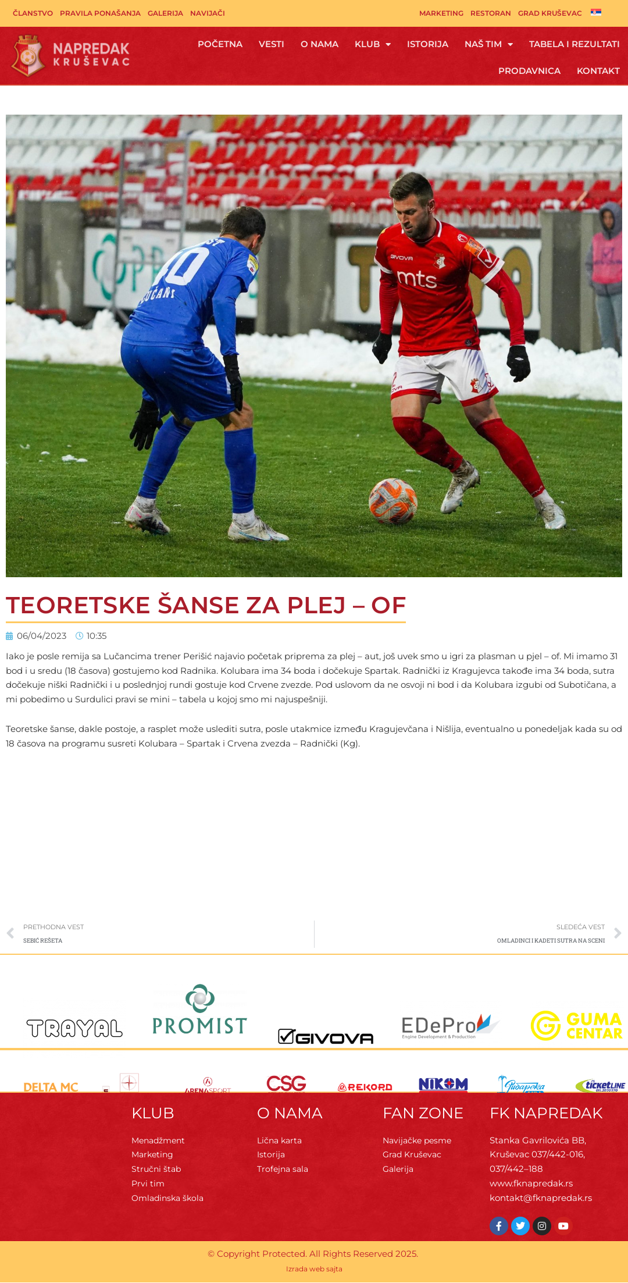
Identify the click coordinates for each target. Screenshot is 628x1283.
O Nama (319, 43)
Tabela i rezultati (574, 43)
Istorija (427, 43)
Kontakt (598, 70)
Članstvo (33, 13)
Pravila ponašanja (100, 13)
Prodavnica (529, 70)
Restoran (490, 13)
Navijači (207, 13)
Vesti (271, 43)
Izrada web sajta (314, 1270)
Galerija (165, 13)
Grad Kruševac (550, 13)
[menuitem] (596, 12)
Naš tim (489, 44)
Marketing (441, 13)
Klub (373, 44)
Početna (220, 43)
